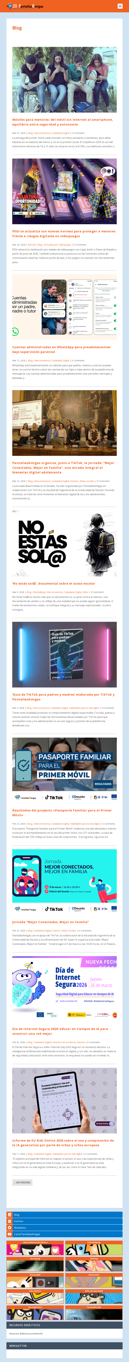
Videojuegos (65, 244)
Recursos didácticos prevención (26, 1333)
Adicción (32, 244)
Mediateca (16, 1228)
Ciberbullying (38, 592)
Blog (30, 133)
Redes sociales (87, 481)
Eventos (74, 481)
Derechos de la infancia (64, 1042)
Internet (81, 1042)
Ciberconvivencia (42, 133)
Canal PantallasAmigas (23, 1234)
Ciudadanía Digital (60, 133)
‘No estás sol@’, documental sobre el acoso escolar (53, 583)
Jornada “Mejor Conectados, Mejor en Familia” (50, 922)
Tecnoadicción (50, 244)
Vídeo (85, 592)
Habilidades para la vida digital (84, 707)
